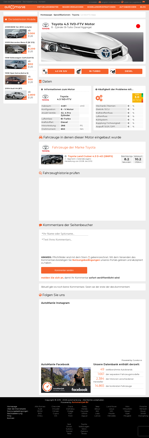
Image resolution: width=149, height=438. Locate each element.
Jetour (97, 409)
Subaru (69, 429)
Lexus (111, 409)
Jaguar (84, 416)
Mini (127, 406)
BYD (40, 413)
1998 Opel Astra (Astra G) (16, 73)
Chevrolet (55, 406)
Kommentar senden (64, 270)
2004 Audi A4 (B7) (13, 88)
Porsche (143, 406)
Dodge (70, 411)
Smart (69, 426)
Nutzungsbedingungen (86, 260)
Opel (127, 413)
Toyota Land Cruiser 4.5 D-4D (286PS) (90, 156)
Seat (69, 424)
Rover (143, 411)
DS (55, 416)
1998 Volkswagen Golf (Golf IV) (19, 58)
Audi (40, 409)
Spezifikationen (62, 15)
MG (111, 411)
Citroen (55, 411)
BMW (40, 411)
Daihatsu (70, 409)
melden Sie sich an (52, 277)
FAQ (9, 416)
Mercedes (112, 416)
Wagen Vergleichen (72, 7)
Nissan (127, 411)
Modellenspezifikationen (101, 7)
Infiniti (84, 413)
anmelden (95, 2)
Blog (143, 7)
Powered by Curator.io (132, 360)
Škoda (84, 433)
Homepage (46, 15)
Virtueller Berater (47, 7)
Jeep (97, 406)
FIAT (70, 413)
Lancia (97, 416)
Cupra (56, 413)
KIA (97, 411)
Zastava (84, 431)
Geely (84, 406)
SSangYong (143, 416)
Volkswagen (84, 426)
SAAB (143, 413)
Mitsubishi (127, 409)
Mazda (112, 413)
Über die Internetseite (12, 2)
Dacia (70, 406)
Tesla (69, 433)
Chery (40, 416)
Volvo (84, 429)
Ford (70, 416)
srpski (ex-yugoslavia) (135, 2)
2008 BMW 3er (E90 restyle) (18, 27)
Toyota (75, 15)
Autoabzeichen (127, 7)
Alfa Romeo (40, 406)
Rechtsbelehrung (30, 2)
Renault (143, 409)
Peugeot (127, 416)
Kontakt (42, 2)
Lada (97, 413)
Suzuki (69, 431)
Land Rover (111, 406)
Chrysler (56, 409)
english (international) (113, 2)
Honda (84, 409)
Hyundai (84, 411)
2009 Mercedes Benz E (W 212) (20, 42)
